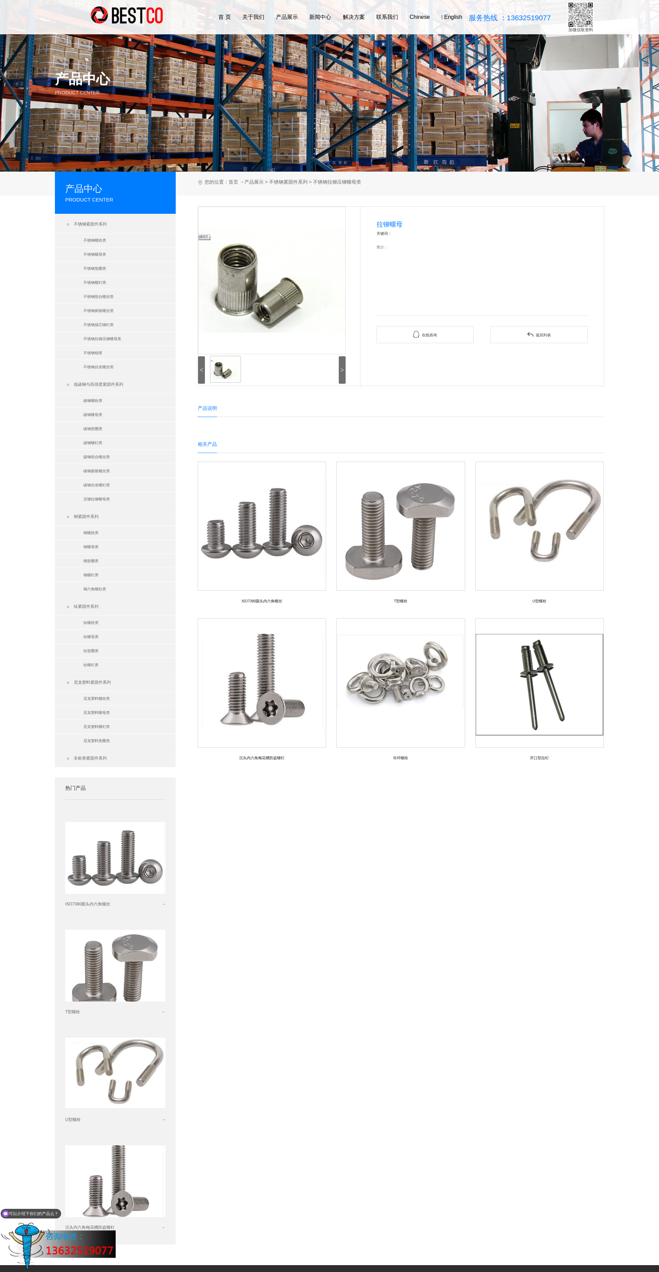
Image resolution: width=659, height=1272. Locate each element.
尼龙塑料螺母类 (96, 712)
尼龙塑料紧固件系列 (88, 682)
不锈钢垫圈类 (94, 268)
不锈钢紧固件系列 (86, 224)
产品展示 (287, 17)
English (453, 17)
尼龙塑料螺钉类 (96, 727)
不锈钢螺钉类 (94, 282)
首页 (233, 182)
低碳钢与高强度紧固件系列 (94, 385)
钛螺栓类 (91, 623)
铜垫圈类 (91, 561)
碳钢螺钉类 (92, 443)
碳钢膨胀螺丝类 (96, 471)
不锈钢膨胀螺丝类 (98, 311)
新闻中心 (320, 17)
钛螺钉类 (91, 665)
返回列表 (539, 334)
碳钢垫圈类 (92, 429)
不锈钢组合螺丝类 (98, 296)
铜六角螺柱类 (94, 589)
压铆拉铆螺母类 (96, 499)
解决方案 (354, 17)
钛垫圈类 (91, 651)
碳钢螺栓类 (92, 400)
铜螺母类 (91, 547)
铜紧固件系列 (82, 517)
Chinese (419, 17)
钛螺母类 (91, 637)
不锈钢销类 (92, 353)
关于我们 (253, 17)
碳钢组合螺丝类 (96, 457)
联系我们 (387, 17)
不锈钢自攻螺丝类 (98, 367)
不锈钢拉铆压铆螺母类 (102, 339)
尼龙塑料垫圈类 (96, 741)
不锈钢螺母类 (94, 254)
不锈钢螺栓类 (94, 240)
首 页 (224, 17)
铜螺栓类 (91, 533)
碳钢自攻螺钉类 (96, 485)
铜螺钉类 (91, 575)
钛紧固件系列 (82, 607)
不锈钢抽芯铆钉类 (98, 325)
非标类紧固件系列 (86, 758)
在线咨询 (425, 334)
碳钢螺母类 (92, 415)
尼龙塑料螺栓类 (96, 698)
